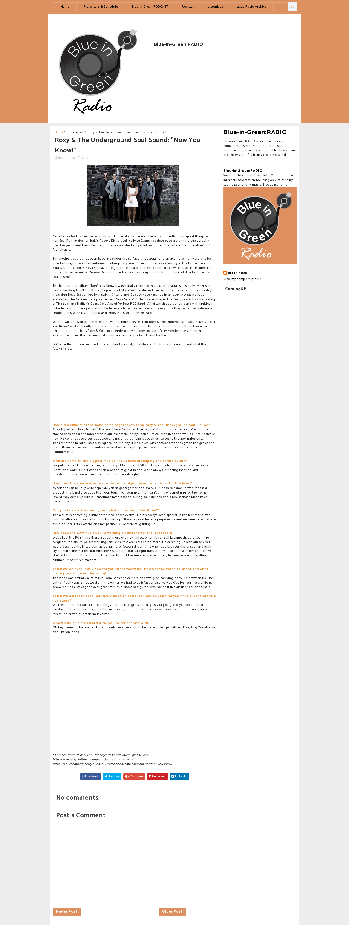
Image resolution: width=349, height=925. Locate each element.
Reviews (188, 6)
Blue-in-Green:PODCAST (150, 6)
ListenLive (215, 6)
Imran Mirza (237, 273)
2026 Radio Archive (251, 6)
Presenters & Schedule (101, 6)
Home (65, 6)
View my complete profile (242, 279)
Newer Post (67, 911)
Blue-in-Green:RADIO (255, 132)
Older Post (172, 911)
